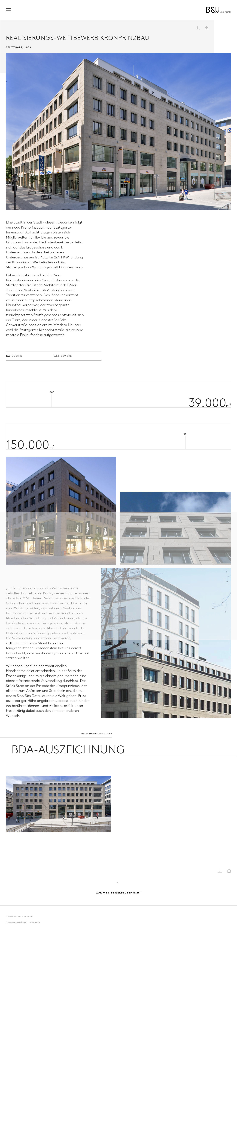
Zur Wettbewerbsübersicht (118, 886)
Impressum (35, 920)
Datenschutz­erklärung (16, 920)
